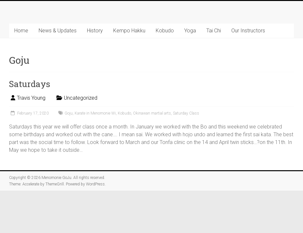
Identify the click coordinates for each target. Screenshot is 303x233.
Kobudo (165, 31)
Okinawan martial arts (152, 113)
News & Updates (58, 31)
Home (21, 31)
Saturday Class (186, 113)
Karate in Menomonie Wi (95, 113)
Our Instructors (248, 31)
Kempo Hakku (129, 31)
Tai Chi (213, 31)
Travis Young (31, 98)
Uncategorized (80, 98)
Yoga (190, 31)
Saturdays (29, 83)
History (95, 31)
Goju (69, 113)
